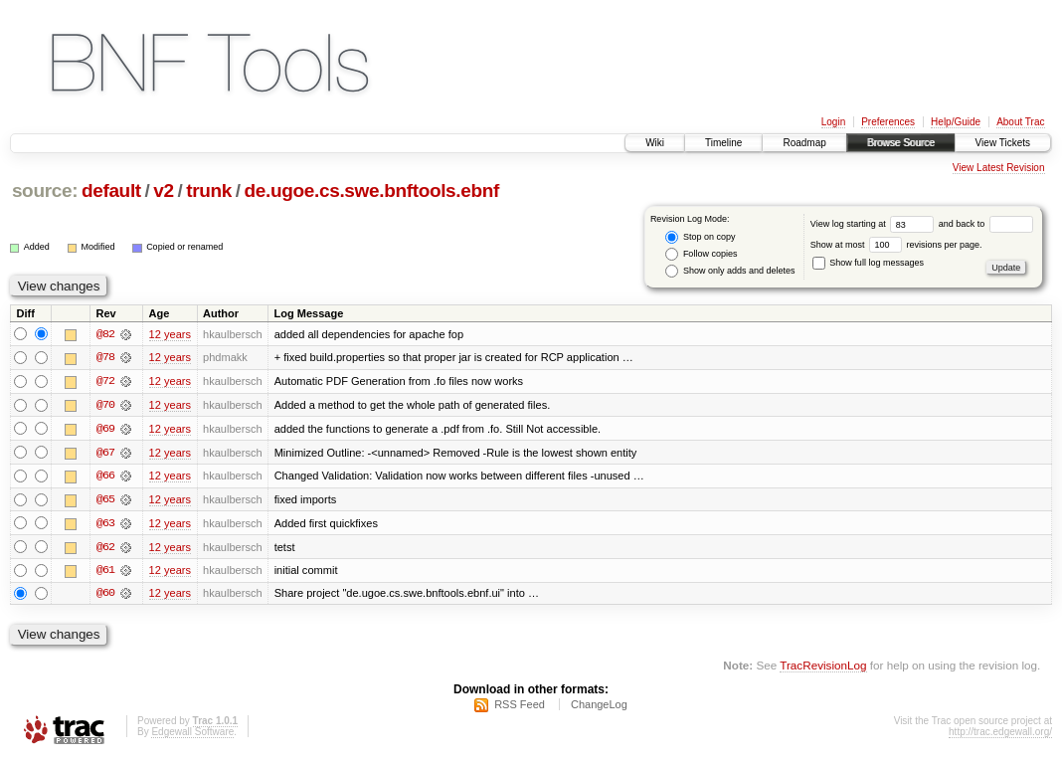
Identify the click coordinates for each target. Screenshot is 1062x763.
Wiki (654, 142)
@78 (105, 358)
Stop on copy (700, 237)
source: (45, 190)
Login (833, 121)
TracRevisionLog (823, 669)
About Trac (1020, 121)
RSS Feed (519, 709)
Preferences (888, 121)
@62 (105, 549)
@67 (105, 454)
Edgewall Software (192, 736)
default (111, 190)
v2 (163, 190)
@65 (105, 501)
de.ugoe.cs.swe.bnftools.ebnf (372, 190)
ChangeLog (599, 709)
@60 (105, 597)
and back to (986, 224)
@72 (105, 382)
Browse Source (901, 142)
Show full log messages (868, 263)
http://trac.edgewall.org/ (1000, 736)
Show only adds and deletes (730, 271)
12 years (170, 334)
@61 (105, 573)
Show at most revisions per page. (896, 245)
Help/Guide (955, 121)
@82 (105, 334)
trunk (209, 190)
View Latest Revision (999, 167)
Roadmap (804, 142)
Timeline (723, 142)
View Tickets (1002, 142)
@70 (105, 406)
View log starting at (874, 224)
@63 (105, 525)
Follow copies (701, 254)
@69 (105, 430)
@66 (105, 477)
